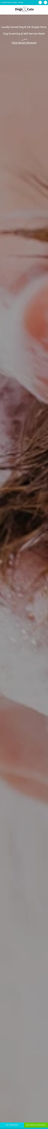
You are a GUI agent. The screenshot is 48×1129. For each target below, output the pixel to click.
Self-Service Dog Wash (36, 1125)
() (24, 42)
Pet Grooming (12, 1125)
